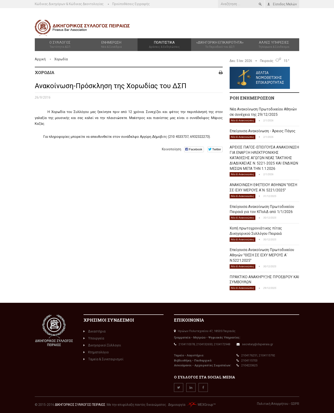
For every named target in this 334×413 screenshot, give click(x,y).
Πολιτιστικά (164, 44)
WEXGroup (199, 405)
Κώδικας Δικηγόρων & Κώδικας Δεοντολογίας (69, 4)
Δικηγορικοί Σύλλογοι (102, 345)
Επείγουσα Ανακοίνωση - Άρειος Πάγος (262, 131)
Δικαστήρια (95, 331)
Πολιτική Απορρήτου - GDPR (278, 404)
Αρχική (40, 59)
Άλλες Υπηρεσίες (274, 44)
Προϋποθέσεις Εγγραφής (131, 4)
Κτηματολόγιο (96, 352)
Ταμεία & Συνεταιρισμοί (103, 359)
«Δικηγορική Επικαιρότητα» (220, 44)
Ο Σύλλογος (60, 44)
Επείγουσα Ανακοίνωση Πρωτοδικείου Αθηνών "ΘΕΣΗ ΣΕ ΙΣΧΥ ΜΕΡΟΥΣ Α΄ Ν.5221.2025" (262, 255)
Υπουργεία (94, 338)
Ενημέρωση (111, 44)
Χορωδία (61, 59)
